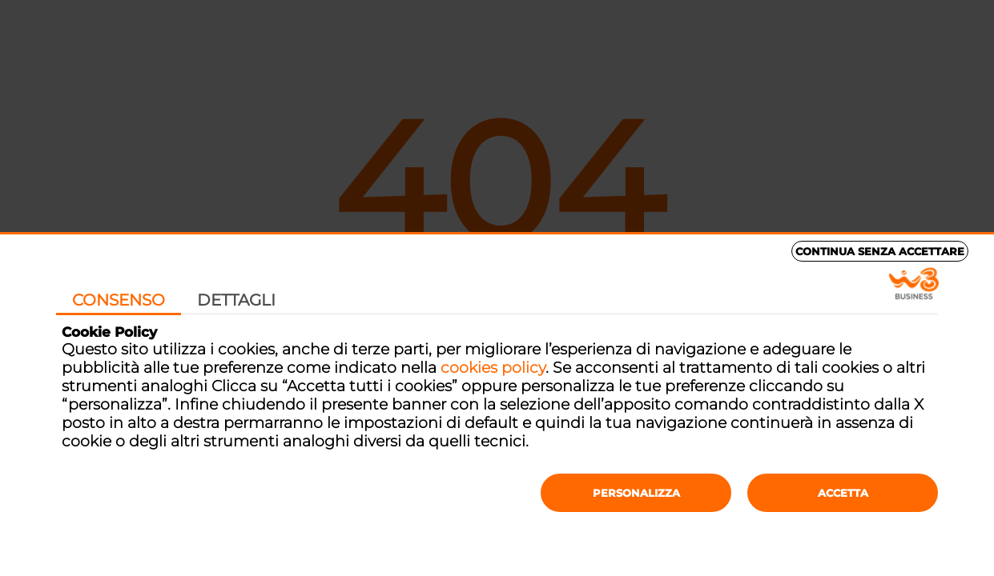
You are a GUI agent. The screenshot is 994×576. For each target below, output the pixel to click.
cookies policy (493, 367)
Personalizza (636, 492)
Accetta (843, 492)
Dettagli (236, 300)
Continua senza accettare (879, 251)
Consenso (118, 300)
